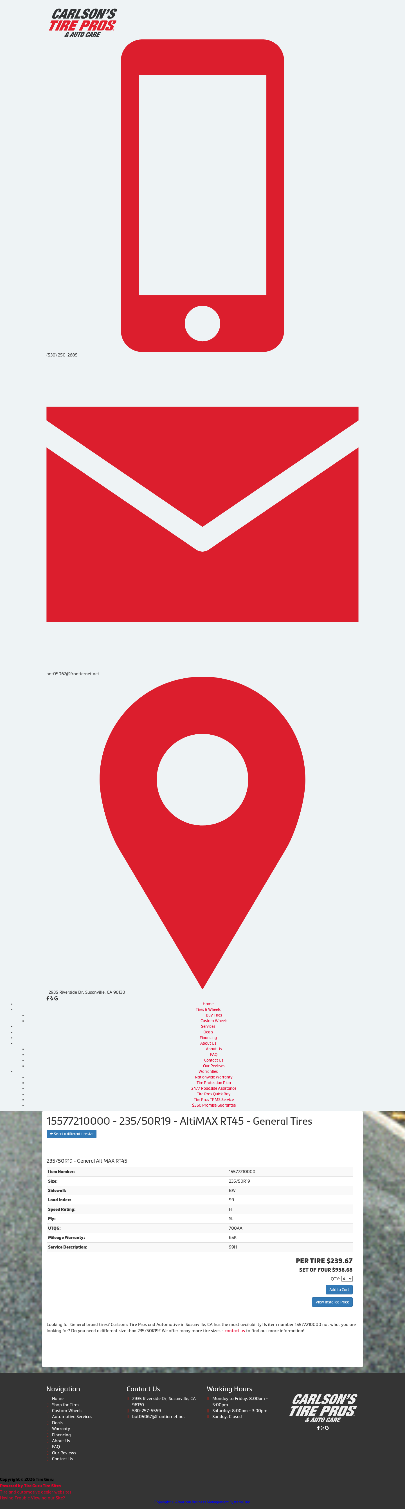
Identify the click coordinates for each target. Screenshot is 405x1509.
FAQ (213, 1054)
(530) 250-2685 (62, 355)
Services (208, 1026)
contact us (235, 1330)
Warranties (208, 1071)
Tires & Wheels (208, 1009)
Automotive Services (72, 1416)
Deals (208, 1032)
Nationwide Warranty (214, 1077)
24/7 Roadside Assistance (213, 1088)
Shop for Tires (65, 1404)
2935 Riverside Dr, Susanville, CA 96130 (87, 992)
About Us (208, 1043)
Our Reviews (213, 1066)
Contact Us (213, 1060)
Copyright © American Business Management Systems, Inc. (202, 1502)
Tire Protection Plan (214, 1082)
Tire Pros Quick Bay (214, 1094)
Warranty (61, 1428)
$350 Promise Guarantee (214, 1105)
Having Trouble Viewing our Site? (32, 1497)
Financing (208, 1037)
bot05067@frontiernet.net (72, 673)
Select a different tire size (71, 1134)
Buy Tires (214, 1015)
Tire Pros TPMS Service (214, 1099)
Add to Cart (339, 1289)
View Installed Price (332, 1302)
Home (208, 1004)
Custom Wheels (214, 1020)
